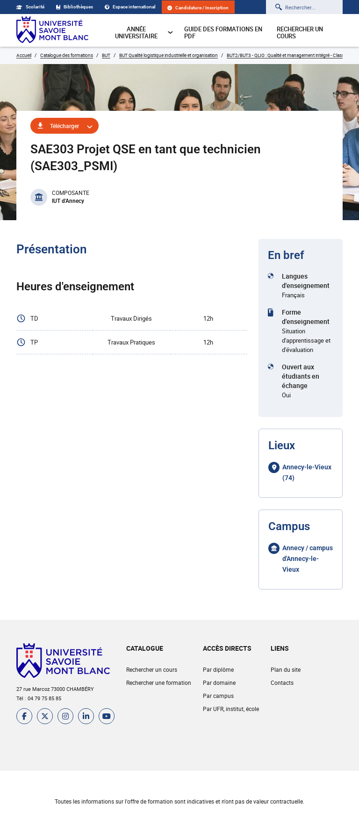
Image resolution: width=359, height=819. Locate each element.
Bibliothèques (74, 6)
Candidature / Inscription (198, 7)
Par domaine (219, 682)
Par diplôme (218, 669)
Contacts (282, 682)
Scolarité (30, 6)
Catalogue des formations (66, 55)
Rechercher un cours (300, 32)
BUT (106, 55)
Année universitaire (144, 32)
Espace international (130, 6)
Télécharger (64, 125)
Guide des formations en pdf (223, 32)
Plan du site (286, 669)
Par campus (218, 695)
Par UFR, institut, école (231, 708)
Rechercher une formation (158, 682)
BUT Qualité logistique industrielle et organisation (168, 55)
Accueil (23, 55)
